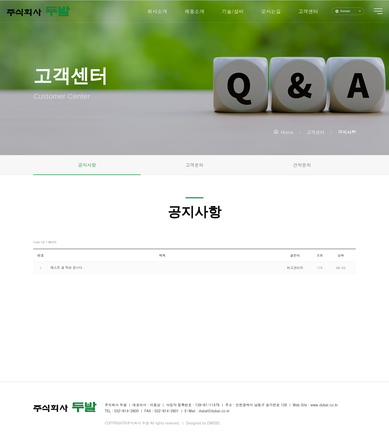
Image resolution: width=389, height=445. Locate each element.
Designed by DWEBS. (203, 422)
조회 (320, 255)
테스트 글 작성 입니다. (68, 267)
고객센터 (302, 11)
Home (283, 132)
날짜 (341, 255)
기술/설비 (227, 11)
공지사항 (87, 165)
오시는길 (265, 11)
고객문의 (194, 165)
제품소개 (189, 11)
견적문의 (302, 165)
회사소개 (152, 11)
